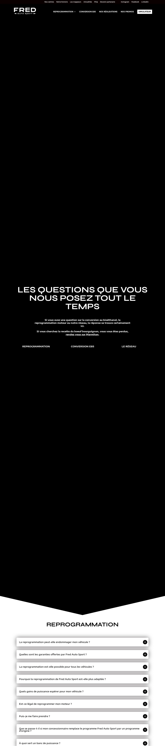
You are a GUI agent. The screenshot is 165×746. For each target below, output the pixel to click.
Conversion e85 (82, 346)
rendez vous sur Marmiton (82, 334)
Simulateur (145, 12)
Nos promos (127, 12)
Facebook (135, 2)
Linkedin (144, 2)
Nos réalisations (108, 12)
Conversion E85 (87, 12)
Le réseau (129, 346)
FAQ (96, 2)
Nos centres (49, 2)
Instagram (125, 2)
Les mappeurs (75, 2)
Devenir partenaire (107, 2)
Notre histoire (62, 2)
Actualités (88, 2)
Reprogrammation (63, 12)
